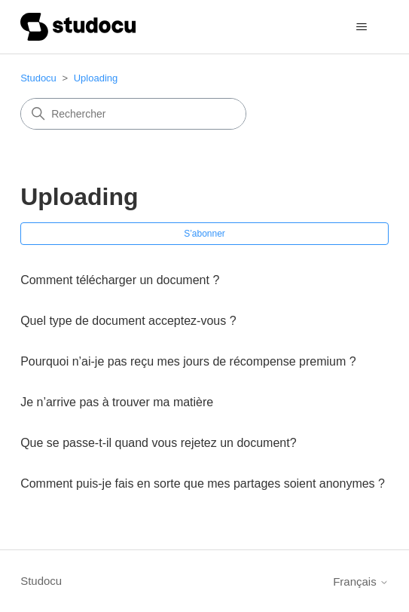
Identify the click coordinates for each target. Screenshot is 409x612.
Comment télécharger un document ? (119, 280)
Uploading (96, 78)
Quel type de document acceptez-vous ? (128, 320)
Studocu (38, 78)
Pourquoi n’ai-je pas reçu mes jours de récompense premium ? (188, 361)
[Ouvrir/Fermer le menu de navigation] (362, 27)
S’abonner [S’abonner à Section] (204, 233)
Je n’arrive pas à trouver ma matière (116, 402)
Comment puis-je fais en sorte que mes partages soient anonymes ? (202, 483)
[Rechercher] (133, 114)
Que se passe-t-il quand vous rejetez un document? (158, 442)
